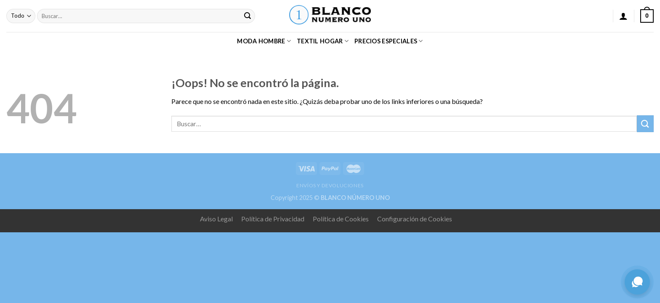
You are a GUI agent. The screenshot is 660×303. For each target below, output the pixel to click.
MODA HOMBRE (264, 41)
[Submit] (247, 16)
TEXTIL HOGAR (323, 41)
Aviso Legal (216, 219)
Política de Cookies (341, 219)
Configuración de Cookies (414, 219)
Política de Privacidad (272, 219)
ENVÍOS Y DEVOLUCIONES (330, 185)
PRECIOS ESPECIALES (388, 41)
